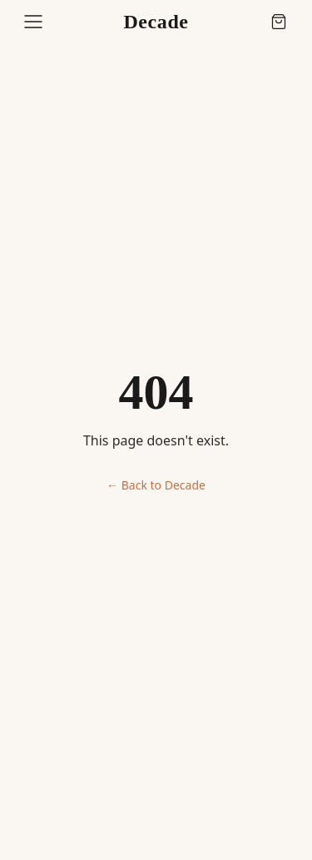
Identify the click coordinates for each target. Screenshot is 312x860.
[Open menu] (33, 21)
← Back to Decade (156, 485)
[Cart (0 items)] (278, 21)
